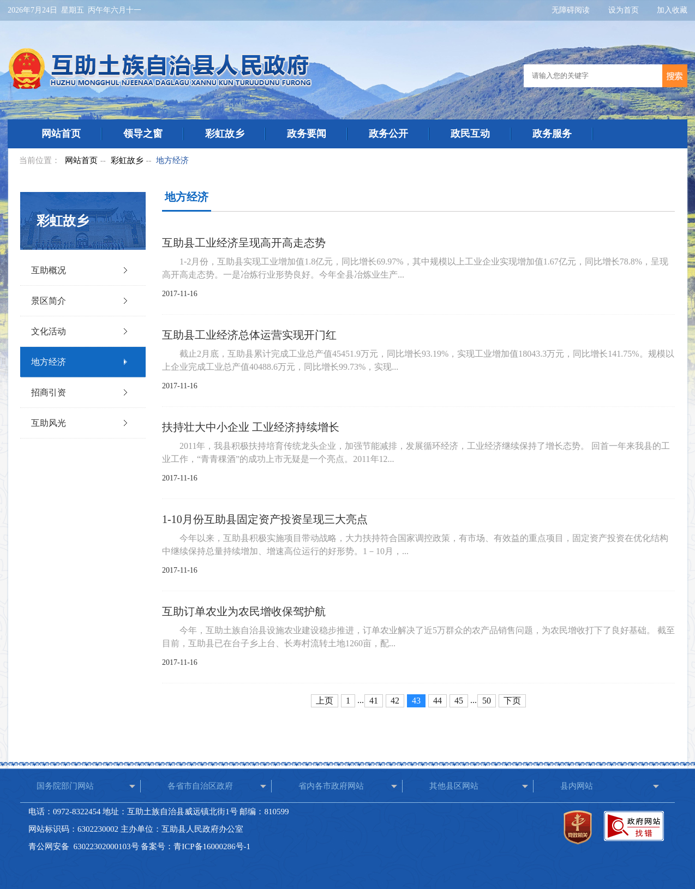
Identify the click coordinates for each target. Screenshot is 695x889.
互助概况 (48, 270)
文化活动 (48, 331)
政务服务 (552, 133)
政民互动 (470, 133)
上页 (324, 700)
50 (486, 700)
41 (373, 700)
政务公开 (388, 133)
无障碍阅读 (572, 10)
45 (458, 700)
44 (437, 700)
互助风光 (48, 423)
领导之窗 (143, 133)
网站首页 (61, 133)
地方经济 (172, 160)
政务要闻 (306, 133)
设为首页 (624, 10)
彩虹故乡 (224, 133)
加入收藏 (672, 10)
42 (395, 700)
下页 (512, 700)
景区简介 (48, 300)
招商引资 (48, 392)
